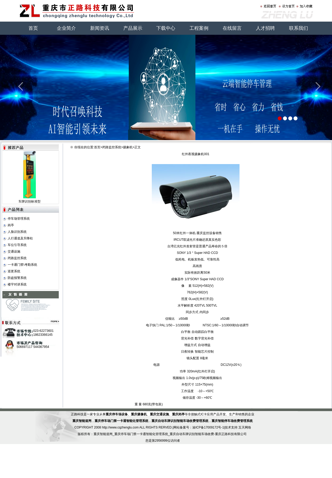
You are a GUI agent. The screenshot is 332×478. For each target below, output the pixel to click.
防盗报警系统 (17, 278)
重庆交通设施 (159, 414)
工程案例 (198, 28)
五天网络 (244, 427)
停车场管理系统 (19, 218)
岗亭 (11, 225)
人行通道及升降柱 (20, 238)
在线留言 (232, 28)
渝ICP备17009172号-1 (208, 427)
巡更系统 (14, 271)
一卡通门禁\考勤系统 (22, 265)
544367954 (41, 347)
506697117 (24, 347)
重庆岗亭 (178, 414)
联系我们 (298, 28)
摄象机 (128, 147)
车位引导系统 (17, 245)
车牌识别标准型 (29, 201)
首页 (33, 28)
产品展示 (132, 28)
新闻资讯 (99, 28)
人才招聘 (265, 28)
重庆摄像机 (139, 414)
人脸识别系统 (17, 232)
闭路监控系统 (17, 258)
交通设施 (14, 251)
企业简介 (66, 28)
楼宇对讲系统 (17, 284)
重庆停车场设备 (117, 414)
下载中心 (165, 28)
